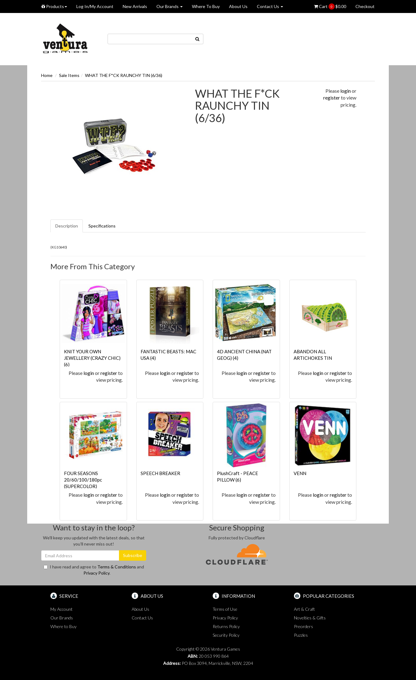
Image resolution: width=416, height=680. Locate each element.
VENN (300, 473)
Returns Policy (226, 626)
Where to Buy (63, 626)
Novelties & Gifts (310, 617)
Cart (330, 6)
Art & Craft (304, 609)
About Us (238, 6)
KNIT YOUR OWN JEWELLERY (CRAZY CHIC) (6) (92, 358)
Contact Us (270, 6)
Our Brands (169, 6)
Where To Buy (206, 6)
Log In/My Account (94, 6)
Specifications (102, 225)
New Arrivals (135, 6)
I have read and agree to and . (94, 570)
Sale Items (69, 75)
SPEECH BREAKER (160, 473)
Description (66, 225)
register (331, 97)
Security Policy (226, 635)
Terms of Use (225, 609)
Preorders (303, 626)
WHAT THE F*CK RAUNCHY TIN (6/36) (123, 75)
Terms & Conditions (116, 566)
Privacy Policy (96, 573)
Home (47, 75)
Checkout (365, 6)
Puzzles (301, 635)
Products (54, 6)
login (345, 91)
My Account (61, 609)
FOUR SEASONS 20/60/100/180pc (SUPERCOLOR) (83, 479)
